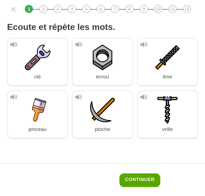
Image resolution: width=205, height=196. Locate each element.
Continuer (140, 179)
